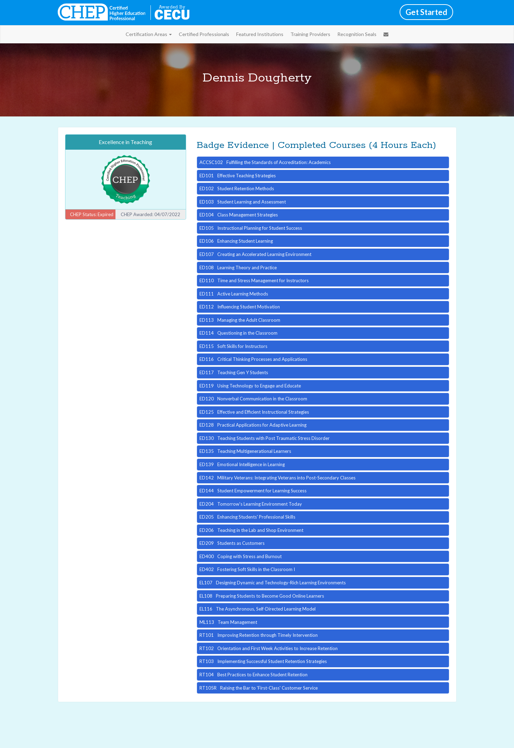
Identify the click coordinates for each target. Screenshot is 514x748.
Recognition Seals (356, 34)
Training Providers (310, 34)
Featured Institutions (259, 34)
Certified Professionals (204, 34)
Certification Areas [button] (149, 34)
